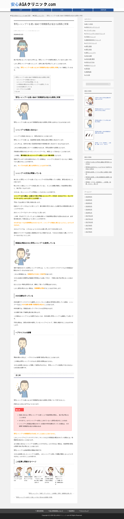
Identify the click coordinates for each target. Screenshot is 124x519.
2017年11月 (89, 219)
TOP (20, 10)
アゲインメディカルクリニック (95, 33)
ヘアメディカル (90, 30)
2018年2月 (89, 209)
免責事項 (71, 511)
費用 (82, 10)
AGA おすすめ (90, 62)
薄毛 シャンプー (18, 38)
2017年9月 (89, 225)
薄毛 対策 (89, 49)
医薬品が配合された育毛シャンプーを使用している (33, 84)
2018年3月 (89, 206)
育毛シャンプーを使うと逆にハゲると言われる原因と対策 (34, 497)
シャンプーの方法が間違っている (27, 82)
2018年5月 (89, 200)
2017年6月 (89, 232)
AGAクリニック (91, 65)
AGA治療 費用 (90, 59)
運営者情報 (40, 511)
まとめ (17, 91)
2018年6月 (89, 197)
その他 (88, 75)
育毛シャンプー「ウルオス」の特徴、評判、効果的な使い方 (39, 478)
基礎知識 (103, 10)
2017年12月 (89, 216)
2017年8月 (89, 228)
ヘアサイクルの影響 (23, 89)
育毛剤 (88, 68)
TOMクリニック (91, 37)
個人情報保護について (56, 511)
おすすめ (41, 10)
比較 (62, 10)
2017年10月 (89, 222)
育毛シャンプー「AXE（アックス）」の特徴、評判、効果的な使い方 (50, 493)
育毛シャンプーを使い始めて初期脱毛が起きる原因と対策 (32, 77)
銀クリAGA (89, 24)
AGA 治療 (89, 56)
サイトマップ (84, 511)
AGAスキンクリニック (93, 27)
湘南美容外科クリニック (93, 40)
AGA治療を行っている (24, 86)
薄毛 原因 (89, 46)
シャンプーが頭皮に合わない (26, 79)
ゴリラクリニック (91, 43)
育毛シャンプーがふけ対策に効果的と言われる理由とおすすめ (49, 478)
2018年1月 (89, 213)
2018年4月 (89, 203)
